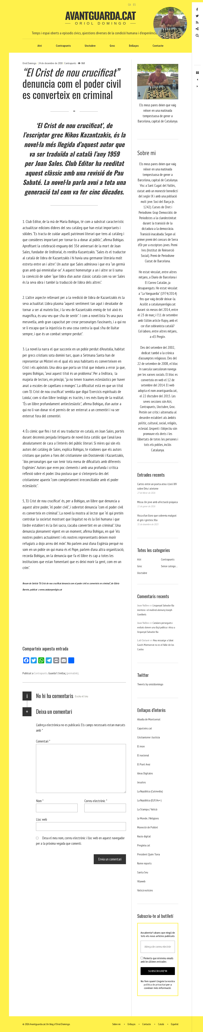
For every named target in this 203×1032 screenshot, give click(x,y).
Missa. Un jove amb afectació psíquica (157, 502)
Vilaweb (141, 881)
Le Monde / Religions (148, 818)
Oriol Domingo (29, 63)
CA (129, 4)
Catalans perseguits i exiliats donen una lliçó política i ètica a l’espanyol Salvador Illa (156, 627)
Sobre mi (116, 1024)
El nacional (143, 755)
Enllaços (134, 45)
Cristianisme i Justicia (148, 737)
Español (174, 1024)
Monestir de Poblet (147, 827)
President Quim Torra (148, 854)
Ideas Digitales (145, 773)
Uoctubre (90, 45)
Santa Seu (142, 872)
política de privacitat (155, 984)
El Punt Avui (143, 764)
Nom (39, 800)
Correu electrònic (95, 800)
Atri (39, 45)
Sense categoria (169, 566)
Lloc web (41, 819)
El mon (141, 746)
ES (134, 4)
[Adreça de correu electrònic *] (158, 947)
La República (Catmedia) (150, 791)
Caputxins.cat (144, 728)
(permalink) (72, 673)
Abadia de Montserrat (148, 719)
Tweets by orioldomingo (150, 684)
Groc (112, 45)
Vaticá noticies (145, 890)
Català (161, 1024)
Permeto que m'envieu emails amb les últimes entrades (157, 960)
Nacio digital (144, 836)
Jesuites (141, 782)
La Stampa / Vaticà (147, 809)
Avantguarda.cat (100, 15)
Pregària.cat (143, 845)
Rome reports (144, 863)
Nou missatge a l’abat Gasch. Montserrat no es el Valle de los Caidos (155, 645)
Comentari (43, 741)
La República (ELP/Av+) (149, 800)
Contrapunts (63, 45)
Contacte (158, 45)
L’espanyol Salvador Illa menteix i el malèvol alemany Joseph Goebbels (155, 610)
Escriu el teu (81, 696)
